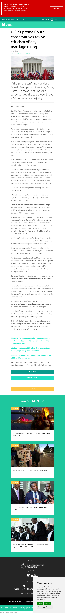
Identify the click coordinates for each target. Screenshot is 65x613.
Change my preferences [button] (44, 607)
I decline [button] (47, 603)
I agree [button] (40, 603)
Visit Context (56, 8)
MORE (32, 401)
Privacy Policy (29, 601)
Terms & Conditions (15, 601)
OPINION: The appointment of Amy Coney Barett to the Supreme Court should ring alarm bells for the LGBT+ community (31, 341)
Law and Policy (32, 377)
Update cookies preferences (8, 612)
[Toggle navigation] (61, 7)
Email (32, 389)
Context (17, 6)
